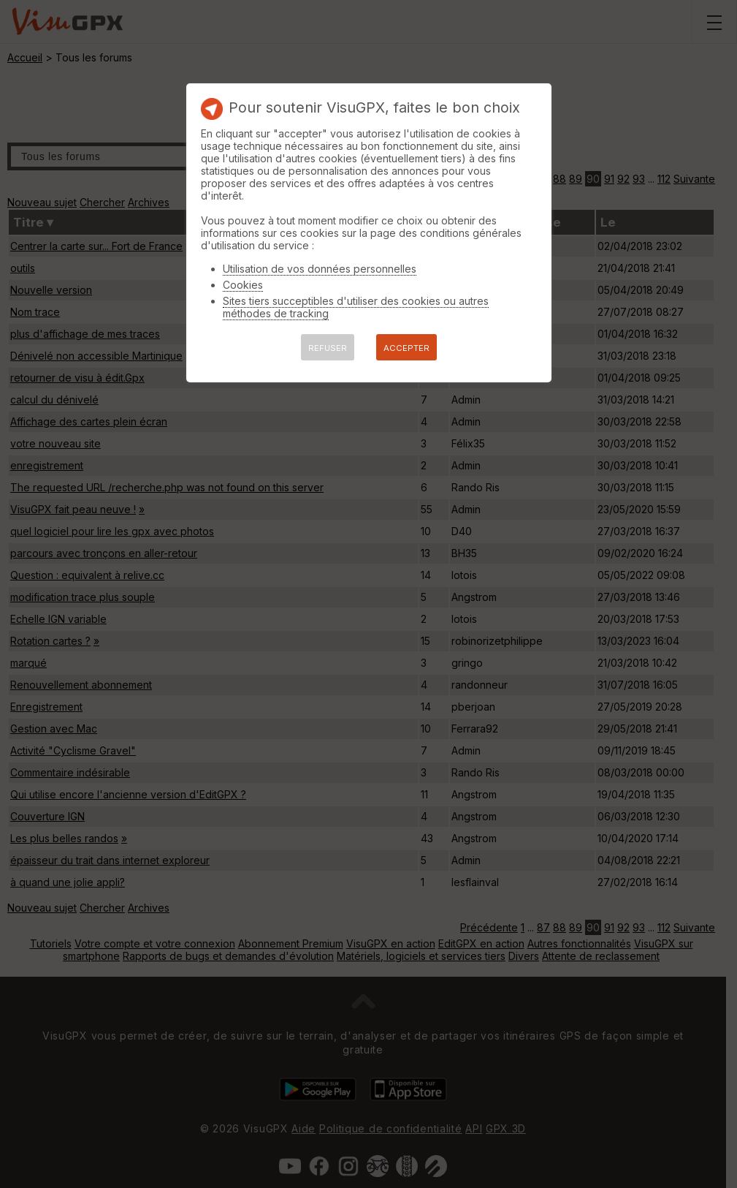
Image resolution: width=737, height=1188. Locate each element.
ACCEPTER (406, 348)
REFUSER (327, 348)
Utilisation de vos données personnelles (319, 268)
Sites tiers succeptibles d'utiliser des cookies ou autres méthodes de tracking (356, 307)
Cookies (243, 285)
